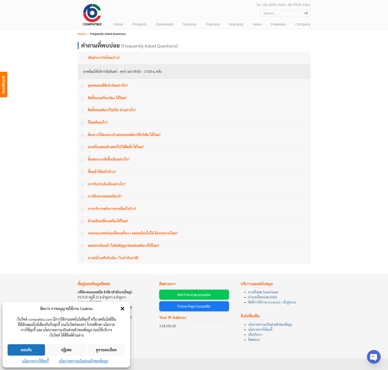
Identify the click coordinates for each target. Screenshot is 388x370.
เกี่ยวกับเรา (255, 335)
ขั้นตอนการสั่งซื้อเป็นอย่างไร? (109, 159)
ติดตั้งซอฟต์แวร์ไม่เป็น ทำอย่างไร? (112, 110)
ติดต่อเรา (254, 340)
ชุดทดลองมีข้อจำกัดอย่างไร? (108, 85)
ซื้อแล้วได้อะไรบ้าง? (102, 171)
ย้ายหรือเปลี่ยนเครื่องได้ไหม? (108, 221)
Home (82, 34)
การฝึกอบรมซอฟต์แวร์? (105, 196)
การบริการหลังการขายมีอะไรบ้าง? (112, 208)
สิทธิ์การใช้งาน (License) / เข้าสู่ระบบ (272, 302)
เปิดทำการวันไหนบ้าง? (104, 57)
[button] (122, 308)
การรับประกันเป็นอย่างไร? (106, 184)
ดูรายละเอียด (106, 349)
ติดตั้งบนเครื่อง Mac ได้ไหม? (107, 98)
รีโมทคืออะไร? (98, 122)
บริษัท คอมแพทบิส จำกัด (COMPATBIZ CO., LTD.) (92, 15)
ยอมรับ (26, 349)
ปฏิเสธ (66, 349)
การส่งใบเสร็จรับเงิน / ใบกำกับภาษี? (113, 258)
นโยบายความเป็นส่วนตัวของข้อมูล (83, 361)
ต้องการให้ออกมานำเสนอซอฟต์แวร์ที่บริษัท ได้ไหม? (124, 135)
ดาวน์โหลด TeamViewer (263, 292)
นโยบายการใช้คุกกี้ (35, 361)
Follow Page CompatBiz (194, 306)
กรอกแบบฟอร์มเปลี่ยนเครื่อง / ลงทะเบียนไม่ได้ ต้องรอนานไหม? (132, 233)
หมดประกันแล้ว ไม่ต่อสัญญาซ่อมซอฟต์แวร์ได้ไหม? (123, 245)
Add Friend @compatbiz (194, 295)
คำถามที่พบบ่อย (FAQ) (262, 297)
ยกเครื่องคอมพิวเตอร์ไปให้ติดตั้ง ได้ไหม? (116, 147)
